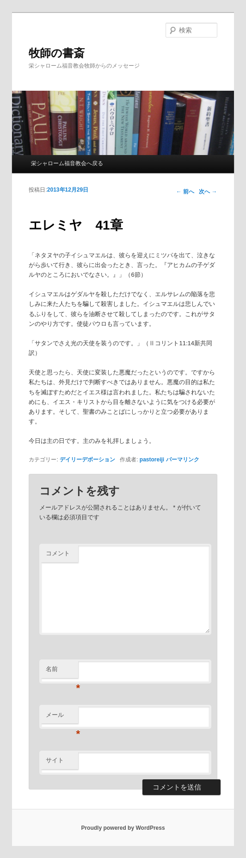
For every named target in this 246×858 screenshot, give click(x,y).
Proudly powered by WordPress (123, 828)
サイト (55, 760)
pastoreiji (152, 459)
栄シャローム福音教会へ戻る (67, 163)
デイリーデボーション (87, 459)
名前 (62, 671)
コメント (58, 553)
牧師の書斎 (57, 53)
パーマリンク (182, 459)
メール (62, 717)
